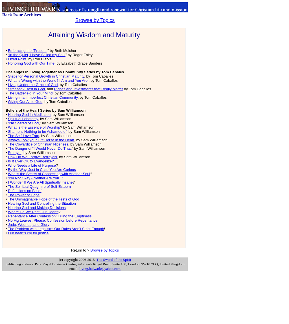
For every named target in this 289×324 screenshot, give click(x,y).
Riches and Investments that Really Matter (88, 89)
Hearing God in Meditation (29, 115)
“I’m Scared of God (23, 123)
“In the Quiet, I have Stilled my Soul (36, 55)
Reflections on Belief (24, 191)
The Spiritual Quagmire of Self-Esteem (39, 186)
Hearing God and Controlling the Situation (42, 203)
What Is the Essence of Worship (34, 127)
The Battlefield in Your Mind (30, 93)
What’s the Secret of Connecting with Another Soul (49, 174)
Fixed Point (17, 59)
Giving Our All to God (25, 102)
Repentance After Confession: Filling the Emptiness (49, 216)
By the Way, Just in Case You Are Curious (42, 169)
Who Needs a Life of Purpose (32, 165)
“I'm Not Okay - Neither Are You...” (35, 178)
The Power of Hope (24, 195)
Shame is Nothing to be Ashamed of (37, 131)
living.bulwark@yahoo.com (100, 268)
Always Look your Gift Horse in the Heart (41, 140)
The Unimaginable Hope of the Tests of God (43, 199)
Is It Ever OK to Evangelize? (31, 161)
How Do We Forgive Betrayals (32, 157)
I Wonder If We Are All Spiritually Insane (40, 182)
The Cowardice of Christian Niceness (38, 144)
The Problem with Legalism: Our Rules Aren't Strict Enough (56, 229)
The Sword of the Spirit (114, 259)
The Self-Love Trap (23, 136)
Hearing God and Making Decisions (37, 208)
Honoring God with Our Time (31, 63)
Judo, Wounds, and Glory (28, 224)
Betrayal (14, 153)
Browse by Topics (95, 20)
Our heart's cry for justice (28, 233)
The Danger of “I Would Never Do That (39, 148)
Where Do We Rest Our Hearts (33, 212)
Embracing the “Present (27, 51)
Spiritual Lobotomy (23, 119)
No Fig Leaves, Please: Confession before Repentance (52, 220)
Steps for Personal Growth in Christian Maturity (46, 76)
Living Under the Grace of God (33, 85)
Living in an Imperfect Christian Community (43, 97)
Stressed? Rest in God (26, 89)
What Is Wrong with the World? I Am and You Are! (48, 80)
